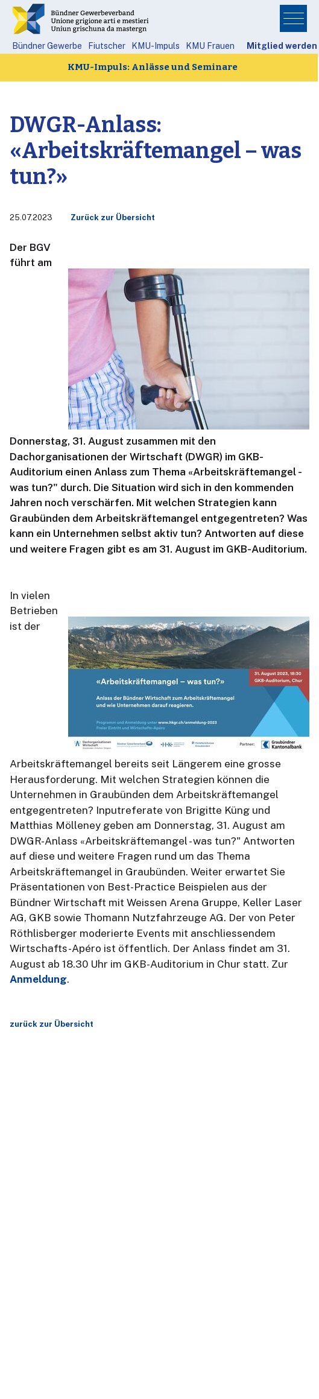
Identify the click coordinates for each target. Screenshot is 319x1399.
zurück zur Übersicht (51, 1024)
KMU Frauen (210, 46)
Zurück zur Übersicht (113, 217)
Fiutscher (106, 46)
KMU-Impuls (155, 46)
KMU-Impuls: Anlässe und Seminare (153, 67)
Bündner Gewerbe (47, 46)
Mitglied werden (282, 46)
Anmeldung (38, 979)
